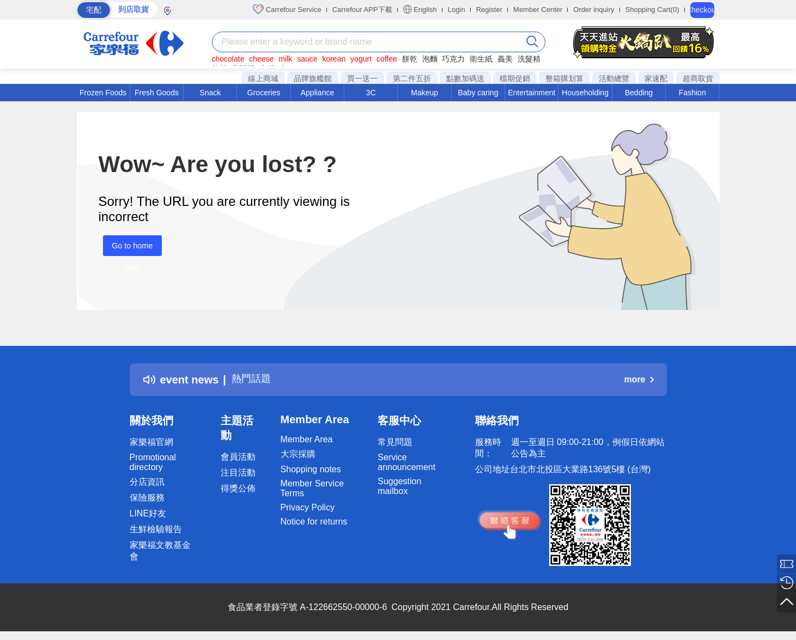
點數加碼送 (465, 78)
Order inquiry (593, 9)
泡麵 (430, 58)
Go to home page (128, 249)
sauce (307, 58)
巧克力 (453, 58)
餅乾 (409, 58)
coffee (386, 58)
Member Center (537, 9)
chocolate (228, 58)
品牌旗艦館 (313, 78)
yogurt (361, 58)
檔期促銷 (515, 78)
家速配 (656, 78)
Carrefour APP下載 (362, 9)
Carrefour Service (287, 9)
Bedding (639, 92)
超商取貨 (698, 78)
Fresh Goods (157, 92)
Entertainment (531, 92)
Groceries (264, 92)
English (420, 9)
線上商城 (263, 78)
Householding (585, 92)
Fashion (692, 92)
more (638, 379)
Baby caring (478, 92)
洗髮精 (529, 58)
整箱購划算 (564, 78)
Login (456, 9)
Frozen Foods (103, 92)
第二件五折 (412, 78)
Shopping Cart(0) (652, 9)
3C (371, 92)
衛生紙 (481, 58)
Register (489, 9)
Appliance (318, 92)
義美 (505, 58)
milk (285, 58)
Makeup (424, 92)
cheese (261, 58)
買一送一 (362, 78)
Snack (210, 92)
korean (333, 58)
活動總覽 (614, 78)
